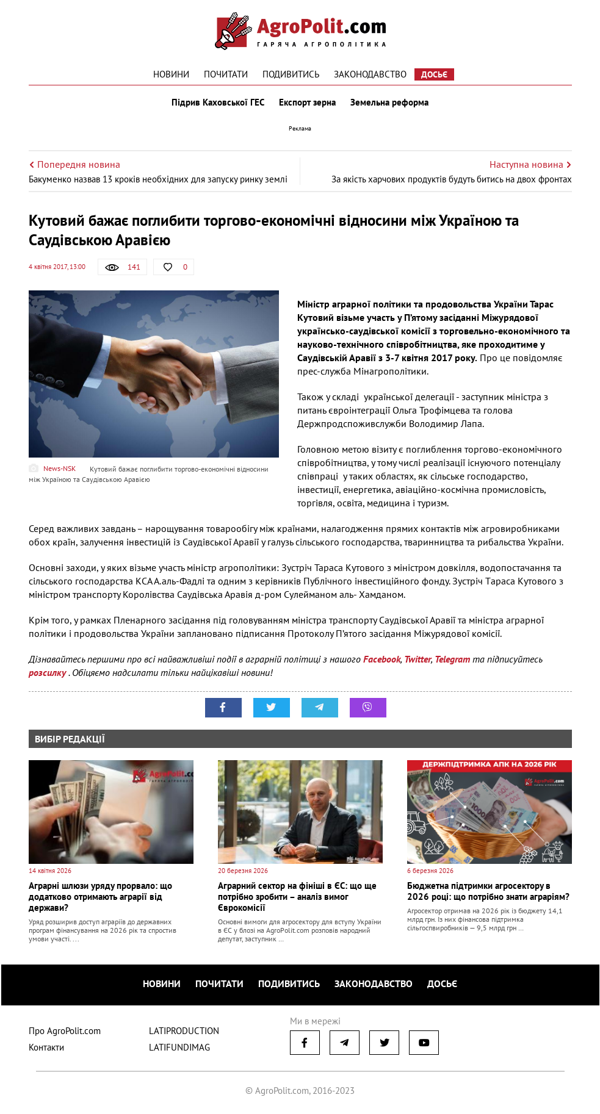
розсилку (48, 672)
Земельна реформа (389, 102)
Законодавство (370, 74)
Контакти (46, 1047)
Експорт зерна (307, 102)
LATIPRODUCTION (184, 1031)
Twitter (417, 659)
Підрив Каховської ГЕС (218, 102)
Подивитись (290, 74)
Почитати (226, 74)
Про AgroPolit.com (65, 1031)
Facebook (381, 659)
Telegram (452, 659)
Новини (171, 74)
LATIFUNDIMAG (179, 1047)
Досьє (434, 74)
